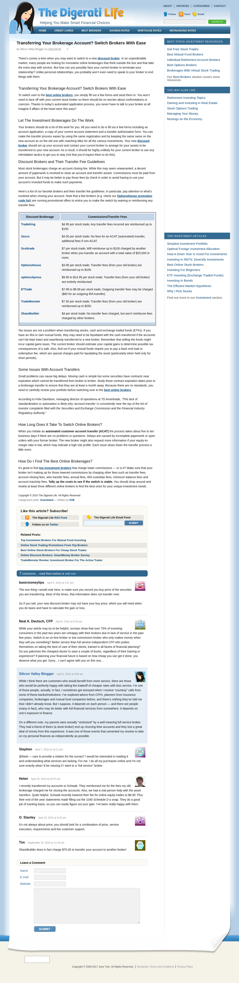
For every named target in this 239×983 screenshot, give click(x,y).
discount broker (109, 58)
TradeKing (28, 224)
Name (24, 870)
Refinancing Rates (183, 30)
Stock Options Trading (182, 108)
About (167, 6)
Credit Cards (63, 30)
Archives (182, 6)
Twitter (54, 524)
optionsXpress (31, 277)
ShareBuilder (30, 313)
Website (25, 883)
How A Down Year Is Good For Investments (197, 254)
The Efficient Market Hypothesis (189, 286)
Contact (220, 6)
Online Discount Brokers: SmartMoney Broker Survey (55, 555)
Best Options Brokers (182, 65)
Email (201, 14)
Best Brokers (91, 30)
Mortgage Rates (149, 30)
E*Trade (26, 289)
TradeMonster (30, 301)
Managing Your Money (182, 113)
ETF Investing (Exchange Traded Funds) (195, 275)
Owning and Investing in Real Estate (192, 103)
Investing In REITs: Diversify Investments (195, 259)
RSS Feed (60, 517)
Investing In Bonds (180, 280)
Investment (46, 500)
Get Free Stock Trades (183, 49)
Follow (172, 14)
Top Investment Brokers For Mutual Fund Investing (53, 540)
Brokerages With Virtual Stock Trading (193, 70)
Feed (187, 14)
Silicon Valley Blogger (36, 674)
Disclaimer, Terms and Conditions (155, 966)
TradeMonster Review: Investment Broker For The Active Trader (62, 560)
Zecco (25, 236)
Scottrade (28, 248)
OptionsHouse (31, 265)
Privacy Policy (185, 966)
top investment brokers (55, 468)
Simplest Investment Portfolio (187, 243)
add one (70, 573)
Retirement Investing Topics (186, 97)
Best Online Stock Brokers (185, 264)
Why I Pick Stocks (179, 291)
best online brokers (59, 95)
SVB (71, 500)
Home (42, 30)
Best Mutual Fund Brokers (185, 54)
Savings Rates (119, 30)
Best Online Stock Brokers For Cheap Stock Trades (54, 550)
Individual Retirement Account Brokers (193, 59)
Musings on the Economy (184, 119)
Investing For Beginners (183, 270)
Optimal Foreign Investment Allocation (193, 249)
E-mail (24, 877)
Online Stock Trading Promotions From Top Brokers (54, 545)
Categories (201, 6)
